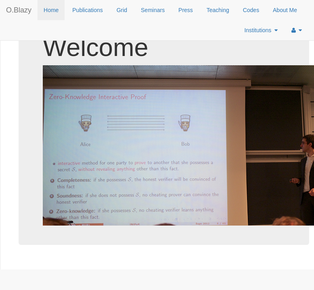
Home (51, 10)
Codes (251, 10)
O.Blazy (18, 10)
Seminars (153, 10)
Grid (122, 10)
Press (185, 10)
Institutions (261, 30)
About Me (285, 10)
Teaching (218, 10)
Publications (87, 10)
